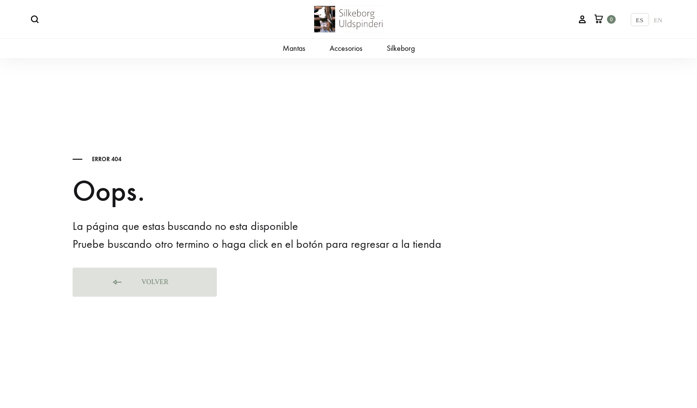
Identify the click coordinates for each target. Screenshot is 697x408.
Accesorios (346, 48)
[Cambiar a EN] (658, 20)
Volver (139, 282)
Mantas (294, 48)
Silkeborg (401, 48)
